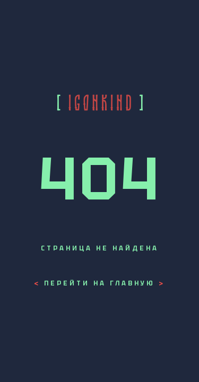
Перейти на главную (99, 283)
